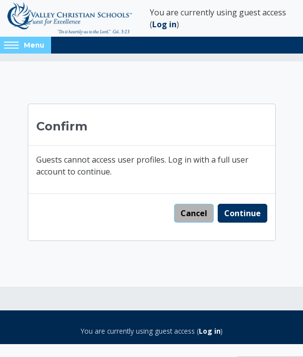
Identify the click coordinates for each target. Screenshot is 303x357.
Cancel (194, 213)
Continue (242, 213)
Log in (164, 24)
